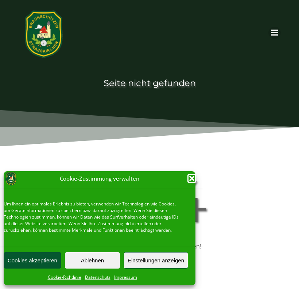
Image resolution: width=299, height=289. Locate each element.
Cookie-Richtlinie (64, 277)
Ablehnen (92, 260)
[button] (191, 178)
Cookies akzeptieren (32, 260)
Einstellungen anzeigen (156, 260)
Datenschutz (97, 277)
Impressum (125, 277)
